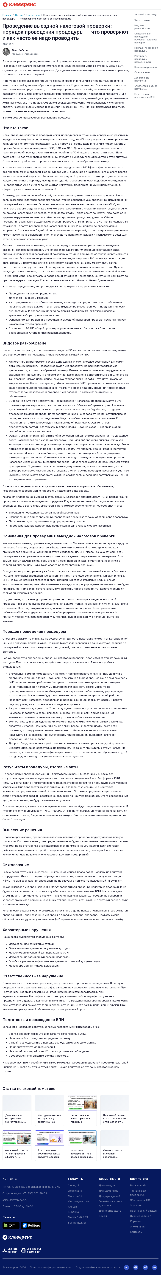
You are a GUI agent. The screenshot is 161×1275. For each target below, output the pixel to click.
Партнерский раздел (143, 1210)
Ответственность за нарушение (145, 87)
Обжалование (142, 72)
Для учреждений (109, 1196)
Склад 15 (73, 1185)
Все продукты (77, 1222)
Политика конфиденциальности (50, 1267)
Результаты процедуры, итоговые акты (142, 59)
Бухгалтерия (33, 15)
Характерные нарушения (141, 79)
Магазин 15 (75, 1196)
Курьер (72, 1206)
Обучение (136, 1205)
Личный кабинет (140, 1216)
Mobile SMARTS (78, 1217)
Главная (7, 15)
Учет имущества (78, 1201)
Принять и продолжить (117, 1268)
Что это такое (142, 20)
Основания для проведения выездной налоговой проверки (145, 38)
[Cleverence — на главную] (20, 5)
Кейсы (103, 1216)
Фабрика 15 (75, 1190)
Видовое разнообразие (142, 27)
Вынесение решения (145, 67)
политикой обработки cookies (121, 1256)
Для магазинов (108, 1190)
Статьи (19, 15)
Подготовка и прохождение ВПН (144, 95)
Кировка (73, 1211)
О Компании (137, 1226)
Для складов (107, 1185)
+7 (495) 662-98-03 (34, 1193)
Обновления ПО (140, 1200)
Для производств (110, 1210)
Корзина (135, 1221)
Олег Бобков (20, 50)
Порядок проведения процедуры (146, 49)
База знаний (138, 1185)
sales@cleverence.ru (15, 1200)
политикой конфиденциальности (138, 1253)
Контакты (136, 1231)
